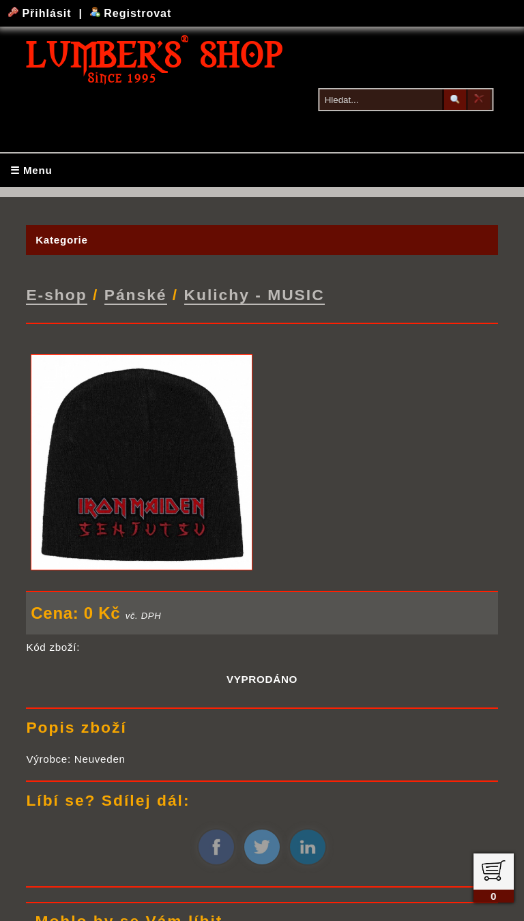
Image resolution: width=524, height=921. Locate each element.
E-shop (56, 294)
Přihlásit (41, 13)
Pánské (135, 294)
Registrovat (130, 13)
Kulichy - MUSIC (254, 294)
